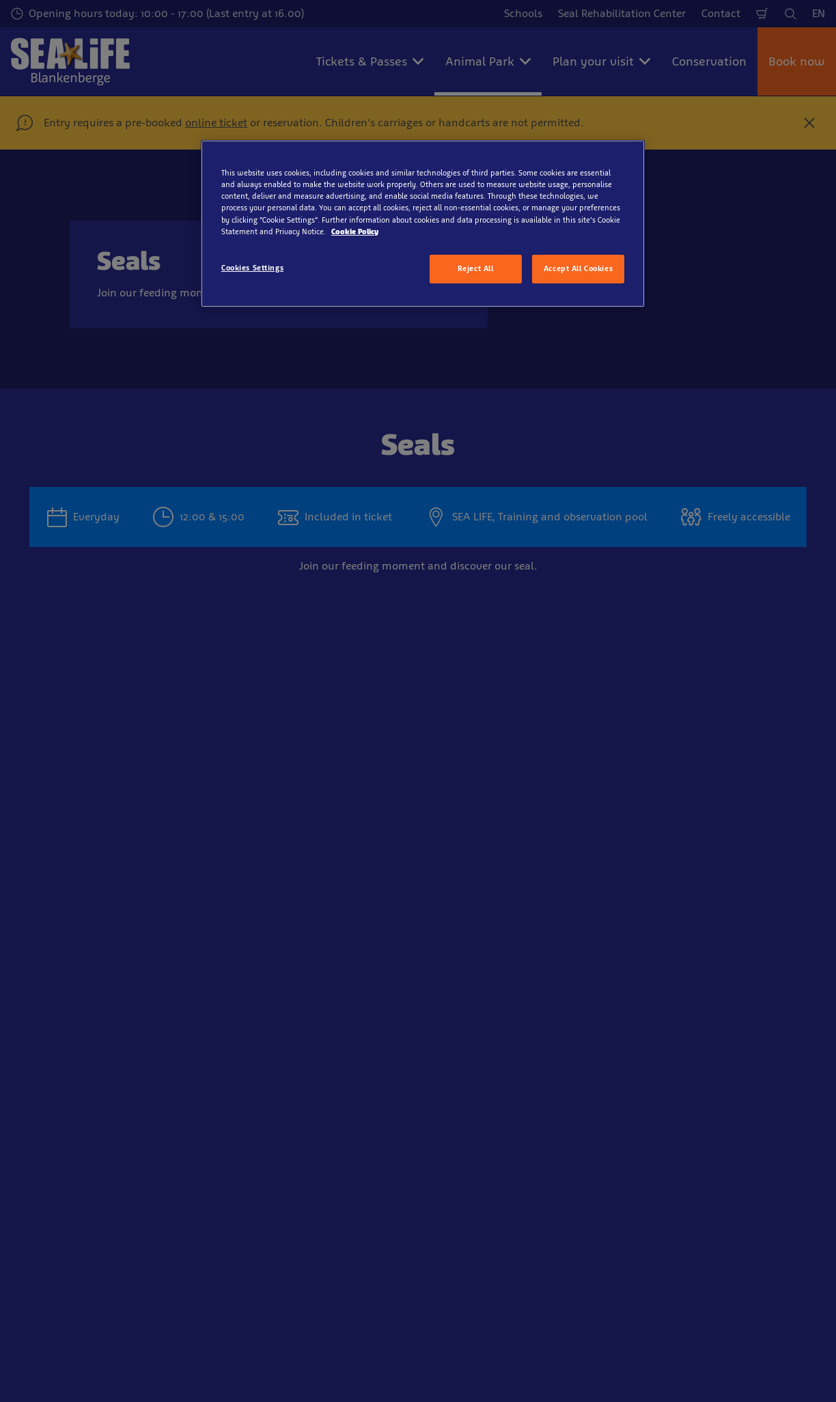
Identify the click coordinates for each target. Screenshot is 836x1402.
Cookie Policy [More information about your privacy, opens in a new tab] (354, 231)
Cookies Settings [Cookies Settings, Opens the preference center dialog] (252, 267)
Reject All (476, 268)
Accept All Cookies (578, 268)
